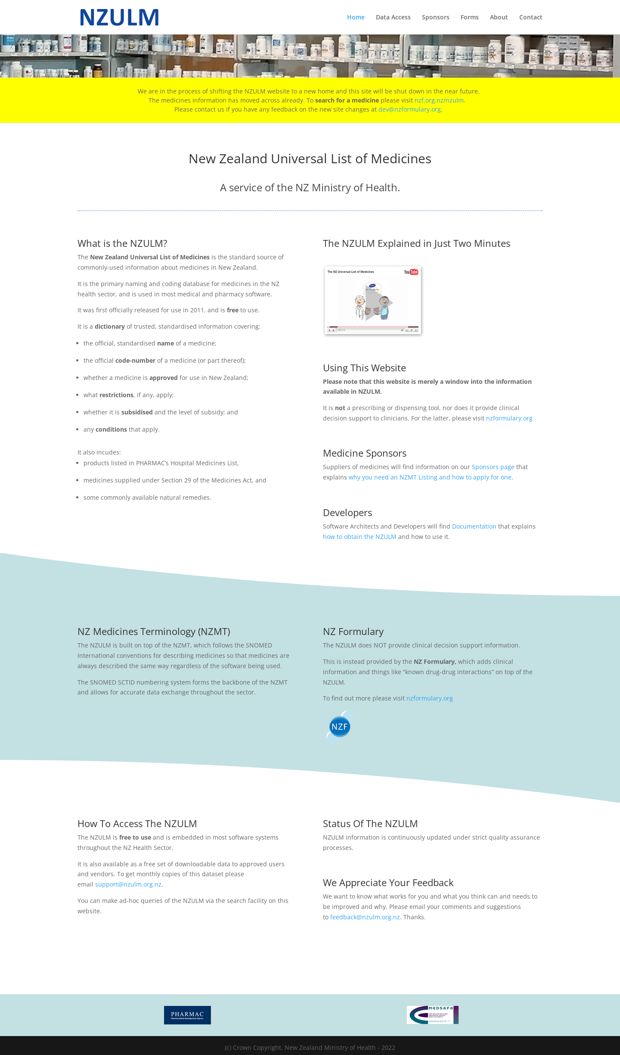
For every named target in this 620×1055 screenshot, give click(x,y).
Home (356, 17)
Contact (530, 17)
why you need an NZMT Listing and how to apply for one (430, 477)
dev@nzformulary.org (409, 109)
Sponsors (436, 17)
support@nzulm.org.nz (128, 884)
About (499, 17)
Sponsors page (493, 467)
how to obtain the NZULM (360, 536)
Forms (470, 17)
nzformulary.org (509, 418)
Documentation (474, 526)
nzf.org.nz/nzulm (439, 100)
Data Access (393, 17)
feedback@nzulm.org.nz (365, 917)
